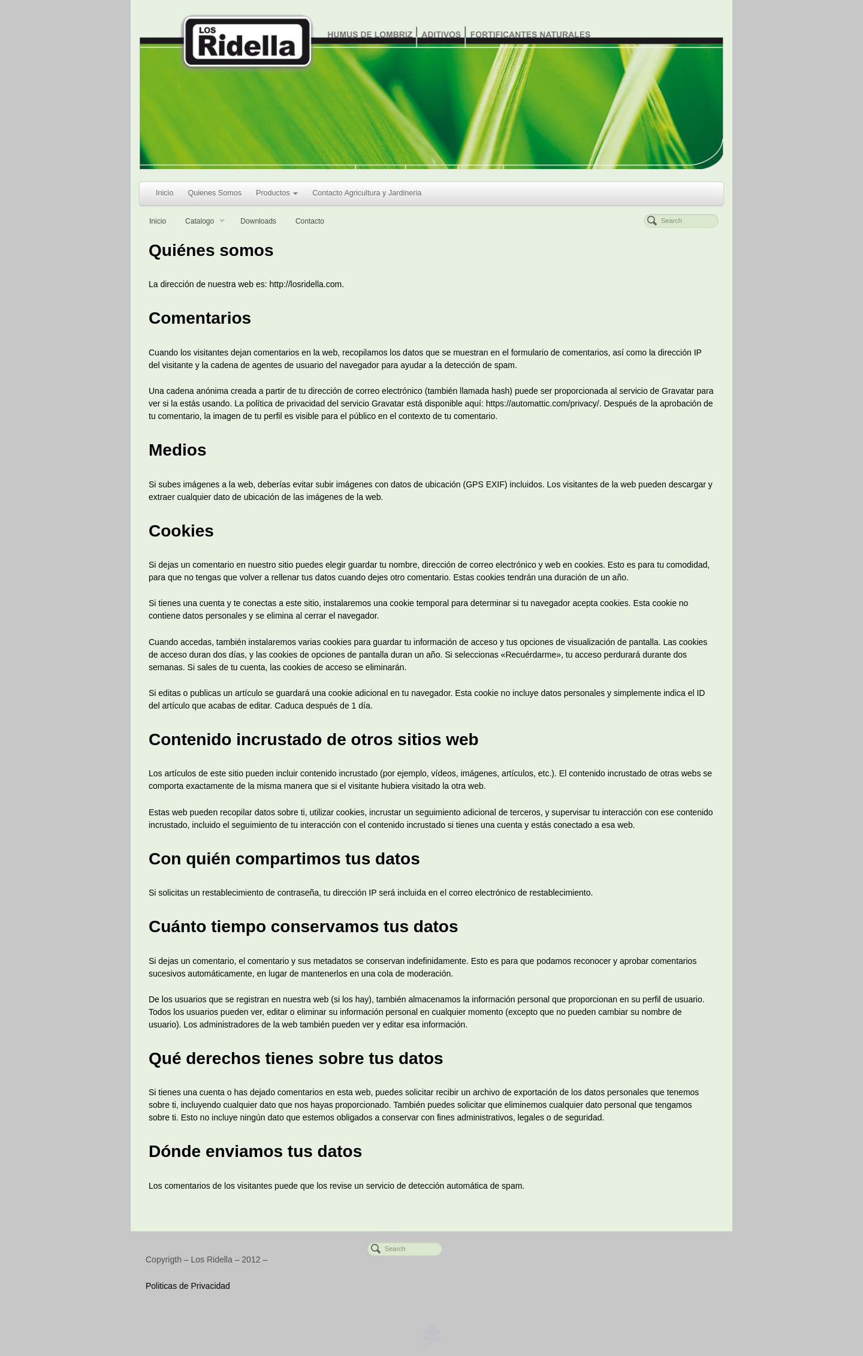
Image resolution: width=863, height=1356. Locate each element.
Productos (277, 193)
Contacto (309, 221)
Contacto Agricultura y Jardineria (366, 193)
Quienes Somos (215, 193)
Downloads (258, 221)
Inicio (164, 193)
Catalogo (205, 222)
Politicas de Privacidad (188, 1286)
